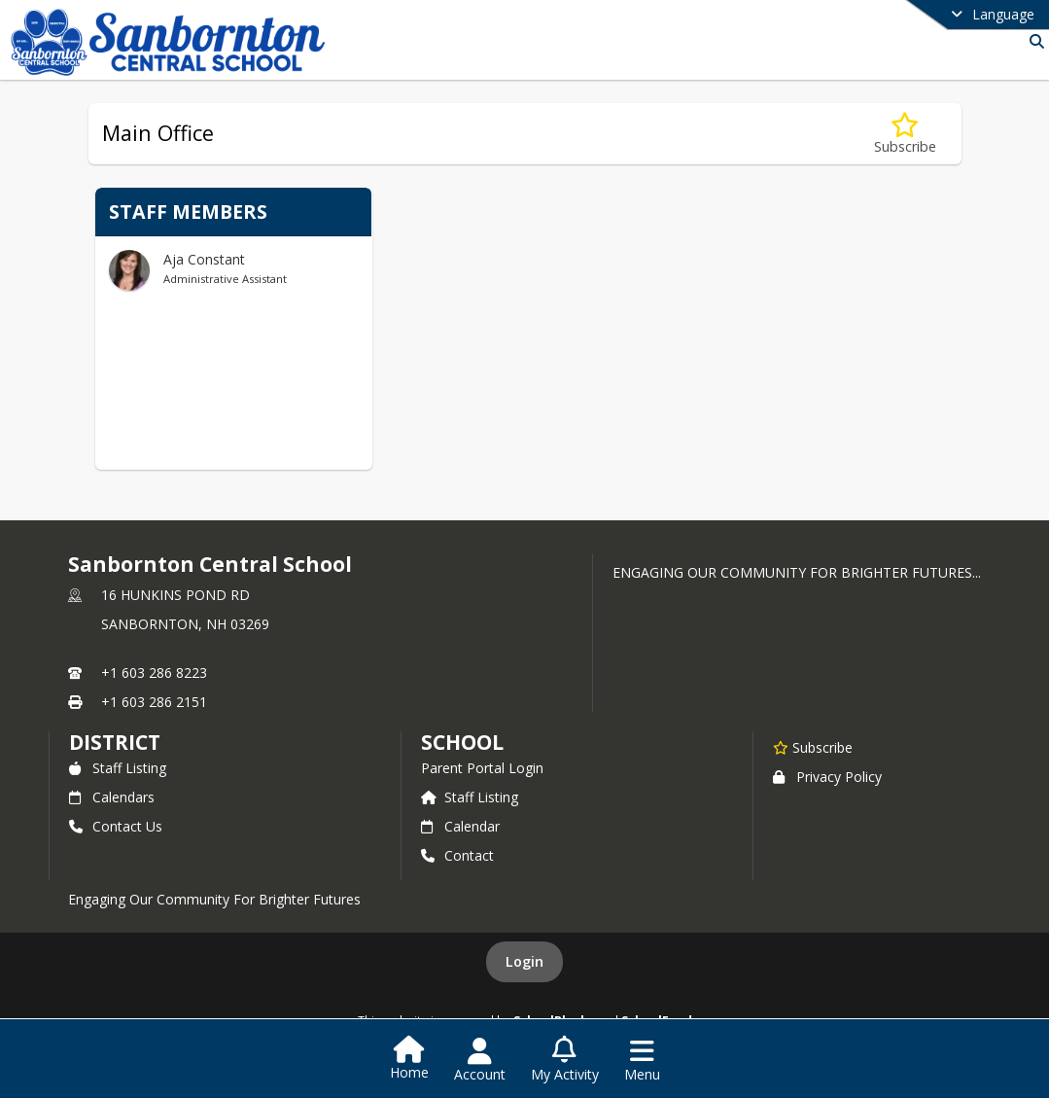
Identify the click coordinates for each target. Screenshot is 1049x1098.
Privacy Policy (827, 776)
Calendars (112, 797)
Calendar (460, 826)
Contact (457, 855)
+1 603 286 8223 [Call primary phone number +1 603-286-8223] (154, 672)
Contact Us (115, 826)
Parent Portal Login (482, 768)
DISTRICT (114, 742)
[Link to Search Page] (1033, 41)
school (462, 742)
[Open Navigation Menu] (642, 1060)
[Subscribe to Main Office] (905, 133)
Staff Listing (117, 768)
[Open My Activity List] (565, 1060)
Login (524, 961)
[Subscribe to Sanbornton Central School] (813, 747)
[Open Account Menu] (480, 1060)
